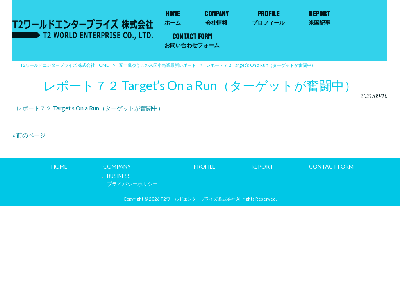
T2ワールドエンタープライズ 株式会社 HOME (64, 65)
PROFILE (204, 166)
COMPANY (117, 166)
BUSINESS (119, 176)
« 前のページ (29, 135)
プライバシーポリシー (132, 184)
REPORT (262, 166)
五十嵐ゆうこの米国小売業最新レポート (157, 65)
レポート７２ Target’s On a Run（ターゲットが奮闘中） (90, 108)
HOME (59, 166)
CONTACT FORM (331, 166)
